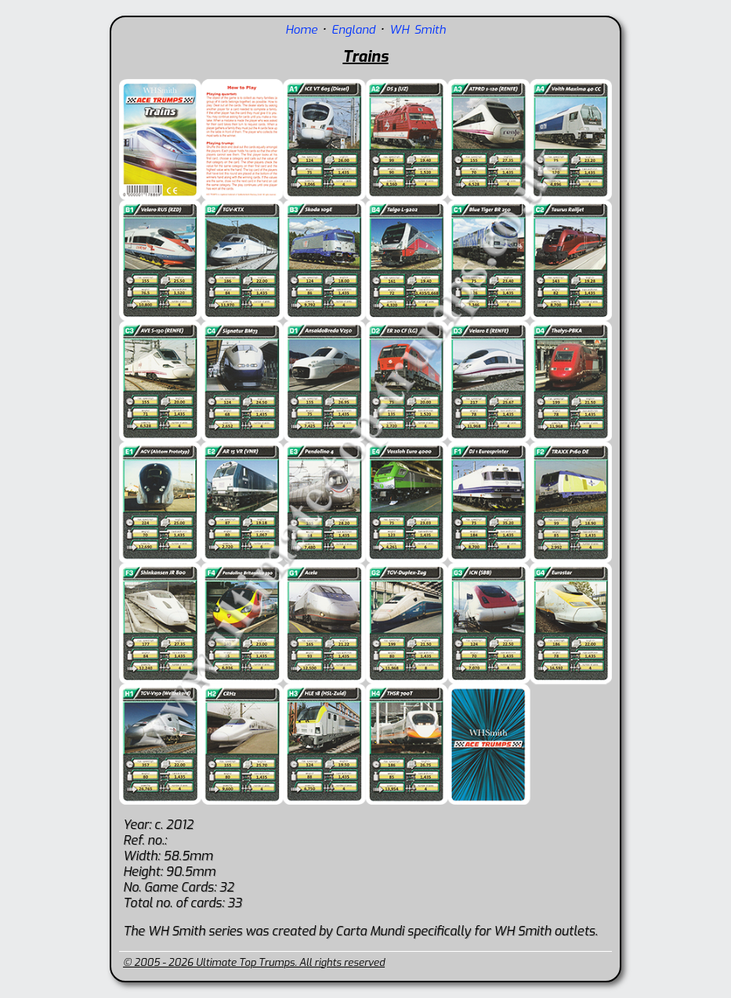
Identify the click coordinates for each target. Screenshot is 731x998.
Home (301, 30)
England (353, 30)
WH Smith (417, 30)
